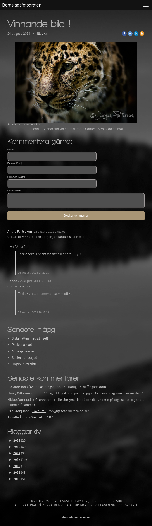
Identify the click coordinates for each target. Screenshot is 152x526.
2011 (16, 472)
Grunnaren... (44, 400)
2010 (16, 479)
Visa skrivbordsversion (76, 517)
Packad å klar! (22, 345)
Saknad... (38, 417)
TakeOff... (39, 411)
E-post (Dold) (14, 163)
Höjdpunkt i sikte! (25, 364)
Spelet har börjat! (24, 357)
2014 (16, 453)
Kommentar (14, 190)
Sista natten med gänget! (30, 338)
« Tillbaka (40, 33)
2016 (16, 440)
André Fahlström (19, 231)
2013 (16, 460)
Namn (10, 149)
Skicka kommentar (76, 215)
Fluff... (37, 393)
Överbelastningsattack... (46, 387)
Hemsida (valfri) (16, 177)
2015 (16, 447)
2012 (16, 466)
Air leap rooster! (24, 351)
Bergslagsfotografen (21, 5)
